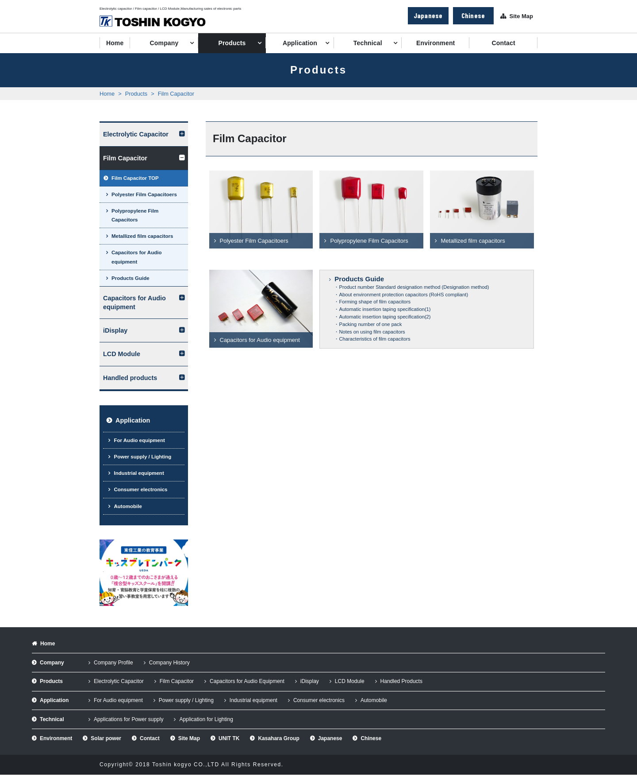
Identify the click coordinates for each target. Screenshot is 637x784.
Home (115, 43)
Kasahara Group (278, 738)
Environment (435, 43)
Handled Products (401, 681)
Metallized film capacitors (142, 236)
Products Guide (130, 278)
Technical (367, 43)
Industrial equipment (139, 473)
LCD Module (121, 353)
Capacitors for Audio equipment (136, 257)
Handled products (130, 377)
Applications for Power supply (128, 719)
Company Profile (113, 663)
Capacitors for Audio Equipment (247, 681)
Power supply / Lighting (142, 456)
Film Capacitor (176, 93)
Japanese (428, 15)
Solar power (106, 738)
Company (164, 43)
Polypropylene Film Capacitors (134, 215)
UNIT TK (229, 738)
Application (300, 43)
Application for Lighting (206, 719)
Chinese (473, 15)
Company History (169, 663)
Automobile (128, 506)
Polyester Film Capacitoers (144, 194)
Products (232, 43)
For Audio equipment (139, 440)
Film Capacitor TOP (135, 178)
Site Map (521, 16)
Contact (503, 43)
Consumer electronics (140, 489)
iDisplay (115, 330)
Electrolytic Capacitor (136, 134)
